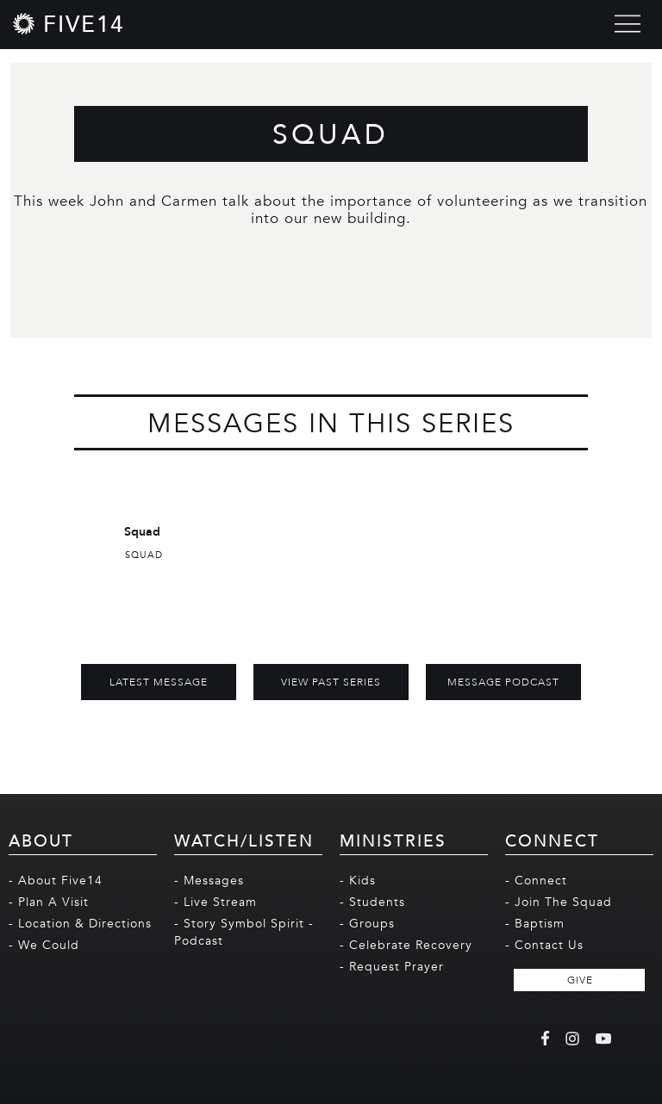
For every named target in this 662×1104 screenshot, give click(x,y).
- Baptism (535, 923)
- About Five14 (56, 880)
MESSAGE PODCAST (503, 682)
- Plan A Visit (49, 902)
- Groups (367, 923)
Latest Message (158, 682)
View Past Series (331, 682)
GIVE (580, 980)
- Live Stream (215, 902)
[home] (68, 23)
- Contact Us (544, 945)
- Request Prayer (392, 966)
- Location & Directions (80, 923)
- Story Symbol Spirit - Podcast (244, 932)
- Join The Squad (558, 902)
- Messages (209, 880)
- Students (372, 902)
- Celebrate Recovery (406, 945)
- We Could (44, 945)
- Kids (358, 880)
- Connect (536, 880)
